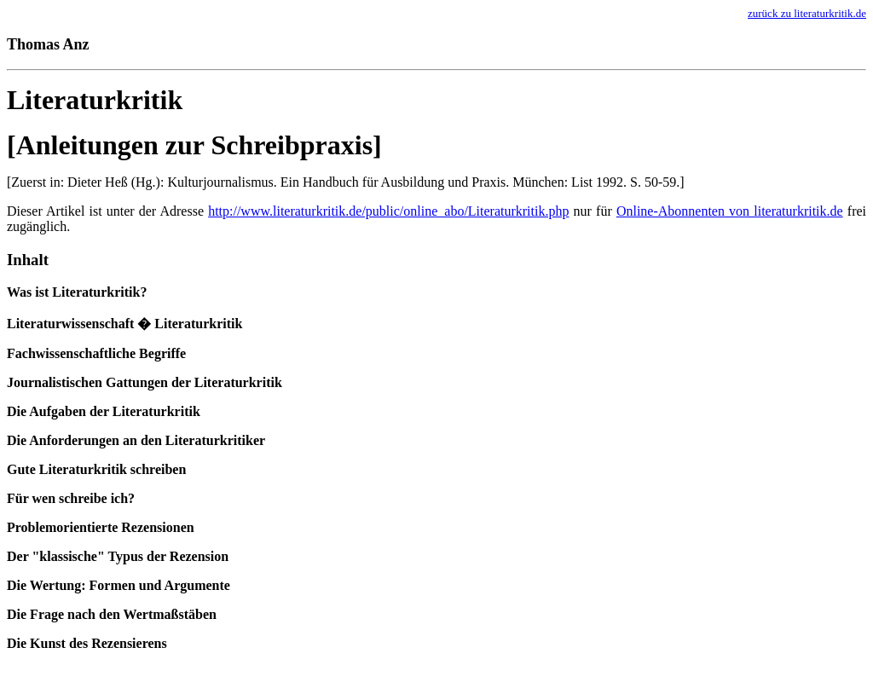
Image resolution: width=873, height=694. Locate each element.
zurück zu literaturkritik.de (807, 13)
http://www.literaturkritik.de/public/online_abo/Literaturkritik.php (388, 211)
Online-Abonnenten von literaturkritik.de (729, 211)
